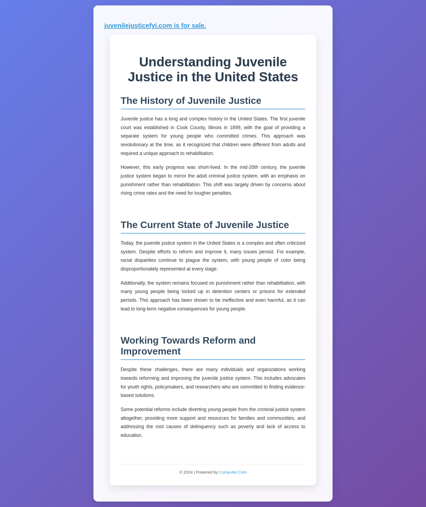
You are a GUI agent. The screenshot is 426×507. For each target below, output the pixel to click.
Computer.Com (233, 472)
